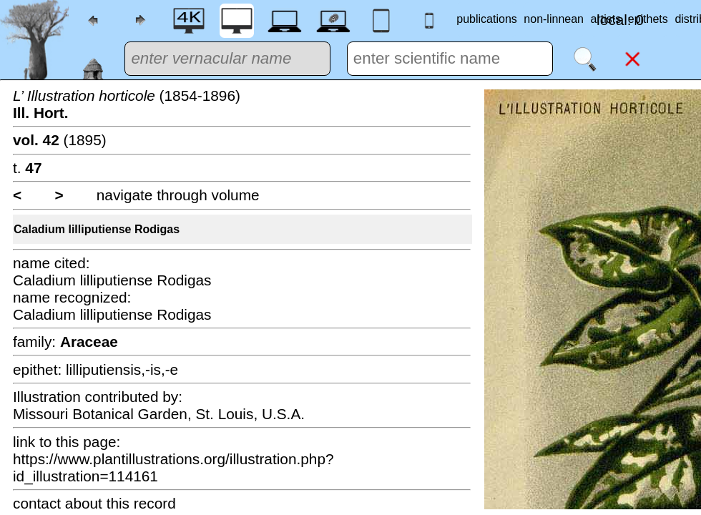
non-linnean (554, 19)
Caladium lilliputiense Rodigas (97, 229)
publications (486, 19)
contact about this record (94, 503)
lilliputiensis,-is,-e (122, 369)
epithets (648, 19)
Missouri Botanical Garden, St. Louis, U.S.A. (159, 414)
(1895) (60, 140)
